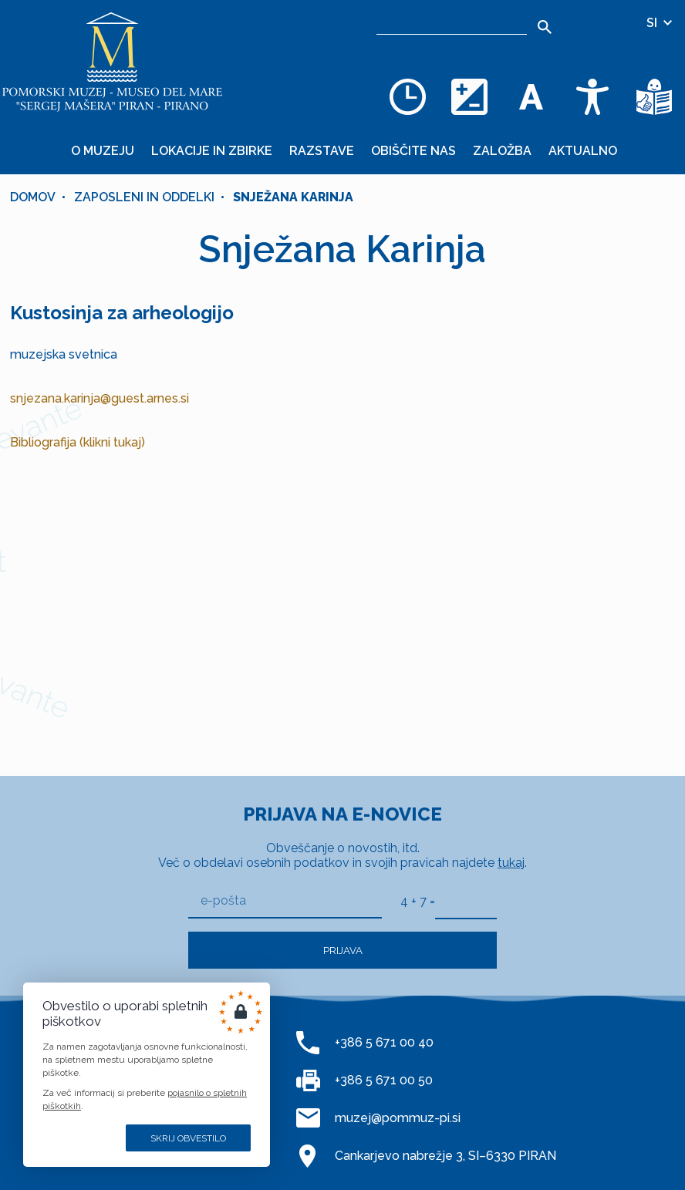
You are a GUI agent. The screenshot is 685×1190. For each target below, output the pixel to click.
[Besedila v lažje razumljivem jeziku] (654, 96)
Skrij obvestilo (188, 1138)
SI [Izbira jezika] (660, 22)
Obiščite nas (413, 150)
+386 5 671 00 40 (384, 1042)
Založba (502, 150)
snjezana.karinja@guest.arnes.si (99, 398)
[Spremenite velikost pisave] (531, 96)
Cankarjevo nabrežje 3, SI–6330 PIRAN (445, 1155)
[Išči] (544, 27)
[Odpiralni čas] (407, 96)
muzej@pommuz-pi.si (398, 1118)
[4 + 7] (466, 900)
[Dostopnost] (592, 96)
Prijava (343, 950)
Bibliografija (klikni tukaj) (77, 442)
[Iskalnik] (451, 23)
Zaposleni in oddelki (144, 197)
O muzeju (102, 150)
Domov (33, 197)
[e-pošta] (285, 901)
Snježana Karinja (293, 197)
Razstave (321, 150)
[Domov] (112, 62)
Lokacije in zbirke (211, 150)
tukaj (511, 862)
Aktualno (582, 150)
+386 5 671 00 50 (384, 1080)
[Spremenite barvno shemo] (469, 96)
